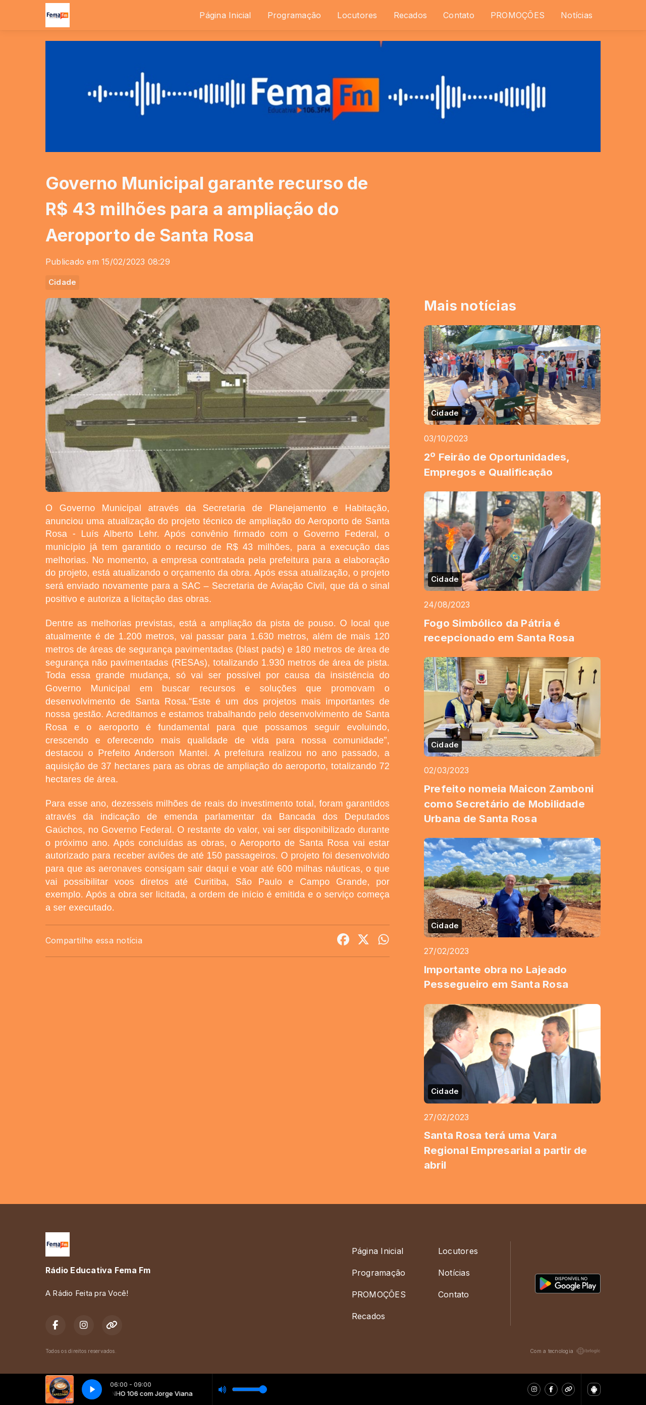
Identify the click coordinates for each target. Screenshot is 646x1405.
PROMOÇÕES (518, 15)
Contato (458, 15)
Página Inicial (225, 15)
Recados (410, 15)
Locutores (357, 15)
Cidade (62, 282)
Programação (294, 15)
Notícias (577, 15)
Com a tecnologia (565, 1350)
